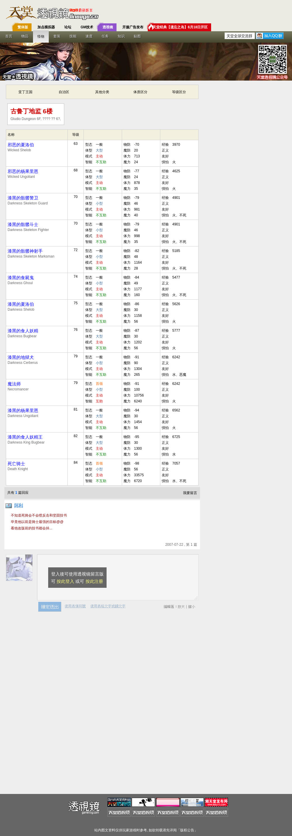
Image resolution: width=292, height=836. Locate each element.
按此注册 (94, 581)
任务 (105, 36)
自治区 (64, 92)
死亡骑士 (16, 463)
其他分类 (102, 92)
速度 (89, 36)
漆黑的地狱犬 (21, 357)
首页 (8, 36)
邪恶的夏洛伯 (21, 144)
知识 (121, 36)
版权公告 (187, 830)
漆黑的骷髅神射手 (25, 250)
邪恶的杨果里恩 (23, 171)
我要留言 (190, 493)
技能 (73, 36)
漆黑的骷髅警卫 (23, 197)
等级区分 (179, 92)
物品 (24, 36)
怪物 (40, 36)
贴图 (137, 36)
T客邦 (144, 13)
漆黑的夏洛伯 (21, 304)
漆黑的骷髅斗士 (23, 224)
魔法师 (14, 383)
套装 (56, 36)
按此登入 (65, 581)
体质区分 (140, 92)
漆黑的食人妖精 (23, 330)
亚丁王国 (25, 92)
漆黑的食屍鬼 (21, 277)
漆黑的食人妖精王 (25, 436)
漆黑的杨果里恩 (23, 410)
